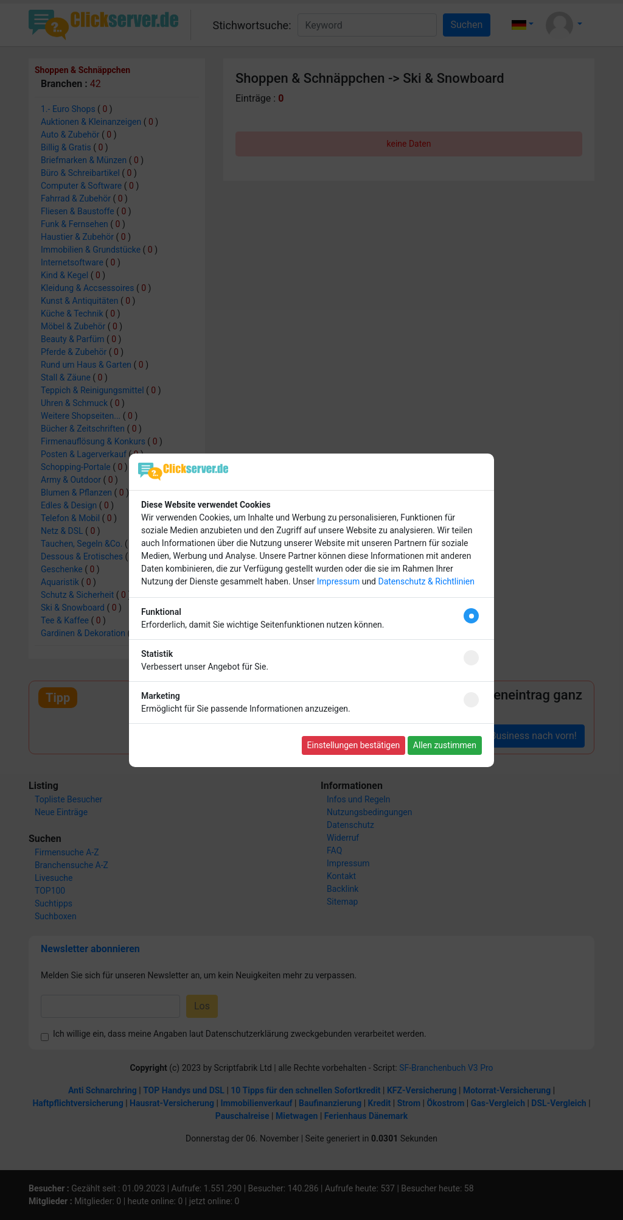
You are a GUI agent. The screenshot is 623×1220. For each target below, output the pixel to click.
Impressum (338, 581)
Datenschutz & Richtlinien (426, 581)
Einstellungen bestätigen (353, 745)
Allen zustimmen (444, 745)
